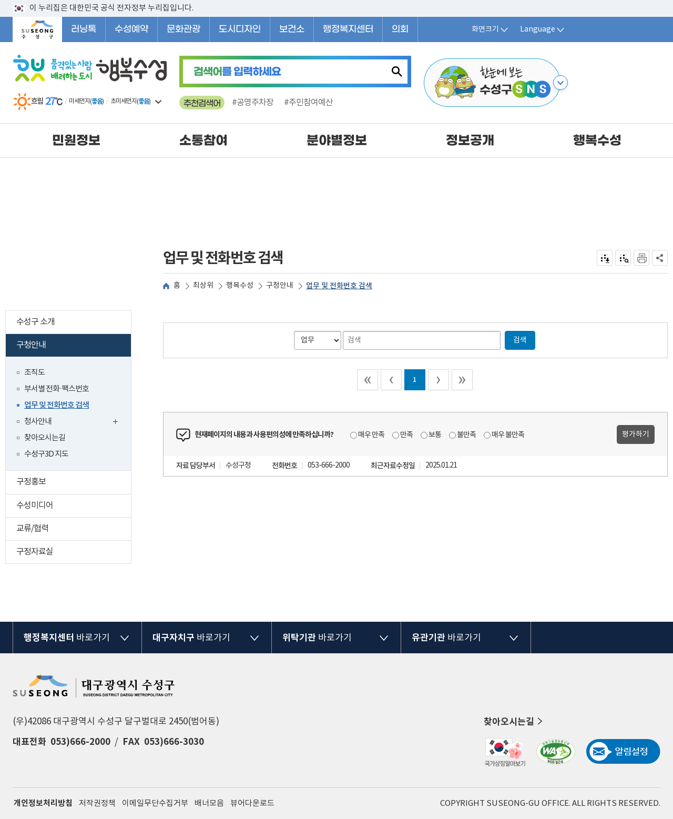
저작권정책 (97, 803)
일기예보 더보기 (158, 101)
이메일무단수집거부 (155, 803)
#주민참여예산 (308, 102)
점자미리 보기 (623, 258)
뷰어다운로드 (252, 803)
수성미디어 (73, 507)
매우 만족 (371, 435)
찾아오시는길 (44, 437)
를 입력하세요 (237, 72)
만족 (406, 435)
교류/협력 (73, 530)
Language (543, 29)
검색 (520, 340)
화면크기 (490, 29)
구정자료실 (73, 553)
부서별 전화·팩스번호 (56, 389)
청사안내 (73, 422)
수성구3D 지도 (46, 454)
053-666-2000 (329, 465)
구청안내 (71, 346)
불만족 (466, 435)
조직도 (34, 372)
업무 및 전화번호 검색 (56, 405)
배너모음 (209, 803)
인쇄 (641, 258)
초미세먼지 (123, 101)
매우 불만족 (508, 435)
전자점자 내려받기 (605, 258)
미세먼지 (79, 101)
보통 (435, 435)
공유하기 (660, 258)
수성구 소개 (73, 323)
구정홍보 (73, 483)
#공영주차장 (252, 102)
